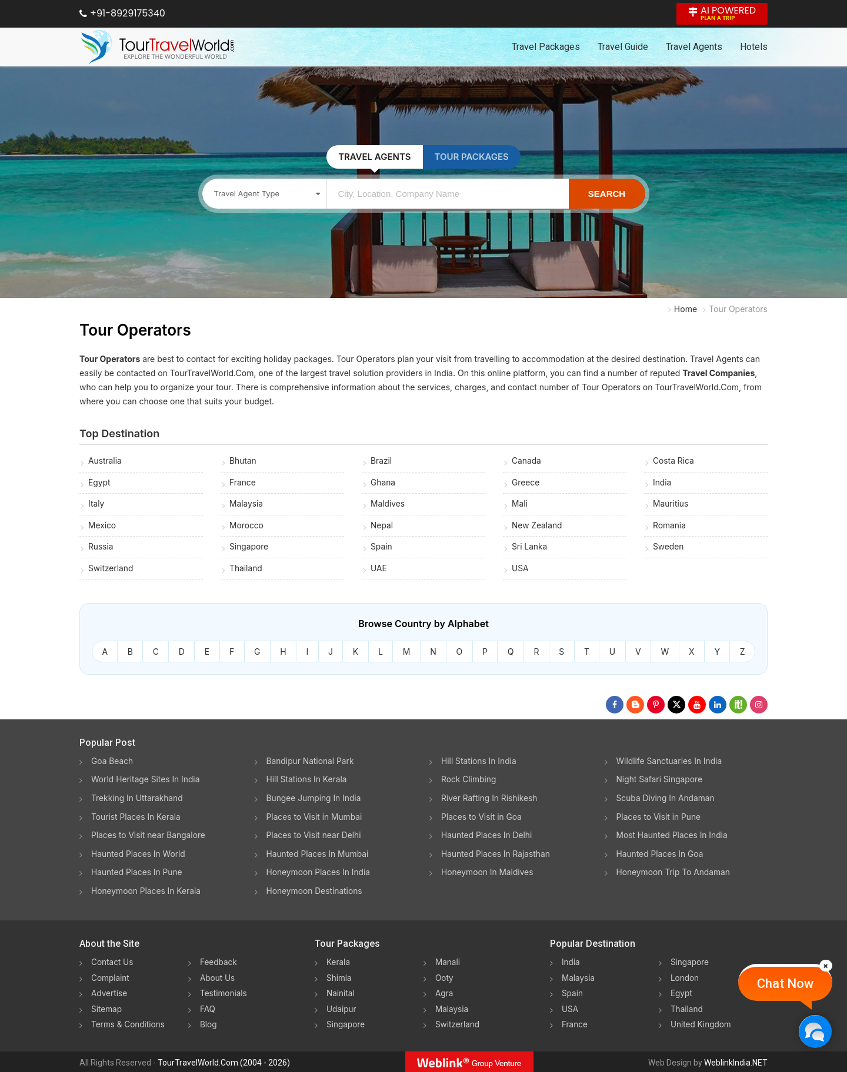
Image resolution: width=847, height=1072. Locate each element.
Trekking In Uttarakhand (137, 800)
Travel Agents (694, 46)
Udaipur (341, 1008)
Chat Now (785, 983)
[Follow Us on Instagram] (759, 707)
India (662, 483)
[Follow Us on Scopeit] (738, 707)
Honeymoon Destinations (315, 891)
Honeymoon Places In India (319, 872)
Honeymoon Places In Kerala (146, 891)
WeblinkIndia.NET (736, 1061)
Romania (669, 526)
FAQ (208, 1008)
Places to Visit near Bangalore (149, 836)
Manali (448, 962)
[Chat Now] (815, 1031)
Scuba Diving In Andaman (666, 800)
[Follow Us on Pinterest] (656, 707)
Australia (105, 461)
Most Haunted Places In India (672, 836)
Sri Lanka (530, 548)
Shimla (339, 977)
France (242, 483)
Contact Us (113, 962)
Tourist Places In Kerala (136, 818)
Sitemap (107, 1008)
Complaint (111, 977)
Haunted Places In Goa (660, 854)
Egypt (99, 483)
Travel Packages (546, 46)
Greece (526, 483)
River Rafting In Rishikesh (490, 800)
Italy (96, 505)
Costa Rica (674, 461)
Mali (520, 505)
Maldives (388, 505)
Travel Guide (623, 46)
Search (606, 194)
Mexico (102, 526)
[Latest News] (635, 707)
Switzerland (111, 570)
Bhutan (243, 461)
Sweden (668, 548)
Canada (527, 461)
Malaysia (246, 505)
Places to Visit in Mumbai (315, 818)
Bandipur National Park (311, 763)
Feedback (219, 962)
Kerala (338, 962)
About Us (218, 977)
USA (520, 570)
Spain (381, 548)
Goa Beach (112, 763)
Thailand (246, 570)
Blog (209, 1023)
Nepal (382, 526)
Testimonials (224, 992)
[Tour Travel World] (157, 47)
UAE (379, 570)
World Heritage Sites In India (146, 781)
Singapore (249, 548)
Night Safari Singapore (660, 781)
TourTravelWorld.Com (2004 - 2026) (224, 1061)
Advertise (109, 992)
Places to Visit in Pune (659, 818)
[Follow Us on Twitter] (676, 707)
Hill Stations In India (479, 763)
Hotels (754, 46)
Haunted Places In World (139, 854)
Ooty (444, 977)
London (685, 977)
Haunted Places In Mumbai (318, 854)
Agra (444, 992)
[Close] (825, 966)
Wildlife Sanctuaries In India (670, 763)
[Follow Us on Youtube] (697, 707)
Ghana (383, 483)
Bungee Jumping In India (314, 800)
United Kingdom (702, 1023)
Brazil (381, 461)
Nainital (340, 992)
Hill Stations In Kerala (307, 781)
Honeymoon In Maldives (488, 872)
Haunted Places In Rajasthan (496, 854)
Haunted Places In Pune (137, 872)
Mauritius (671, 505)
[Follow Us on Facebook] (614, 707)
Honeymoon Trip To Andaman (674, 872)
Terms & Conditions (129, 1023)
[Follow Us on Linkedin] (717, 707)
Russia (101, 548)
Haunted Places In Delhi (487, 836)
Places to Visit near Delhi (314, 836)
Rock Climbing (469, 781)
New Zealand (537, 526)
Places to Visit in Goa (482, 818)
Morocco (246, 526)
